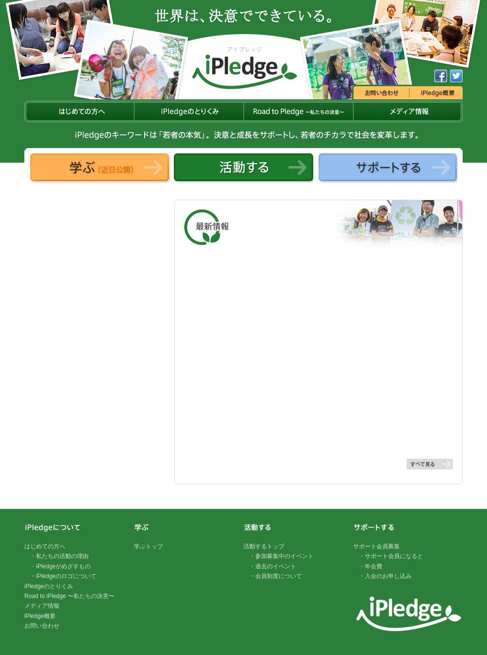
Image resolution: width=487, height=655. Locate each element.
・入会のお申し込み (385, 576)
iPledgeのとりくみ (48, 586)
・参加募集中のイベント (281, 556)
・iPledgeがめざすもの (60, 566)
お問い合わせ (41, 625)
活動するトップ (264, 546)
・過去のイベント (272, 566)
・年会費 (370, 566)
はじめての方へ (44, 546)
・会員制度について (275, 576)
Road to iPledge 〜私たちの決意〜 (69, 596)
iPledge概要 (40, 616)
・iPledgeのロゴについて (63, 576)
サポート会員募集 (376, 546)
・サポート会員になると (391, 556)
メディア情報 (41, 605)
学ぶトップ (148, 546)
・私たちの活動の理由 (59, 556)
